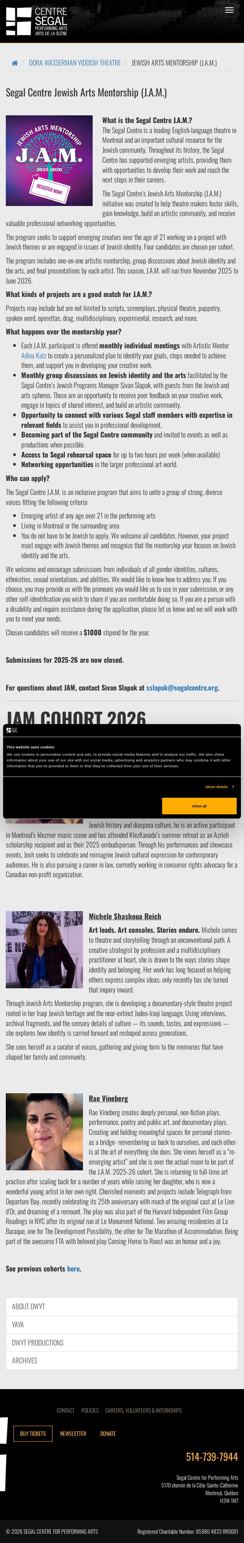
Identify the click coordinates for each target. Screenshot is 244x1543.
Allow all (199, 806)
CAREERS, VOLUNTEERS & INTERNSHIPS (143, 1410)
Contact (66, 1410)
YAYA (18, 1324)
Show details (216, 787)
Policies (89, 1410)
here (73, 1268)
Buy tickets (33, 1433)
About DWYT (28, 1306)
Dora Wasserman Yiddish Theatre (75, 62)
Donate (108, 1433)
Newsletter (73, 1433)
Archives (24, 1360)
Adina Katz (33, 355)
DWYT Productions (37, 1342)
